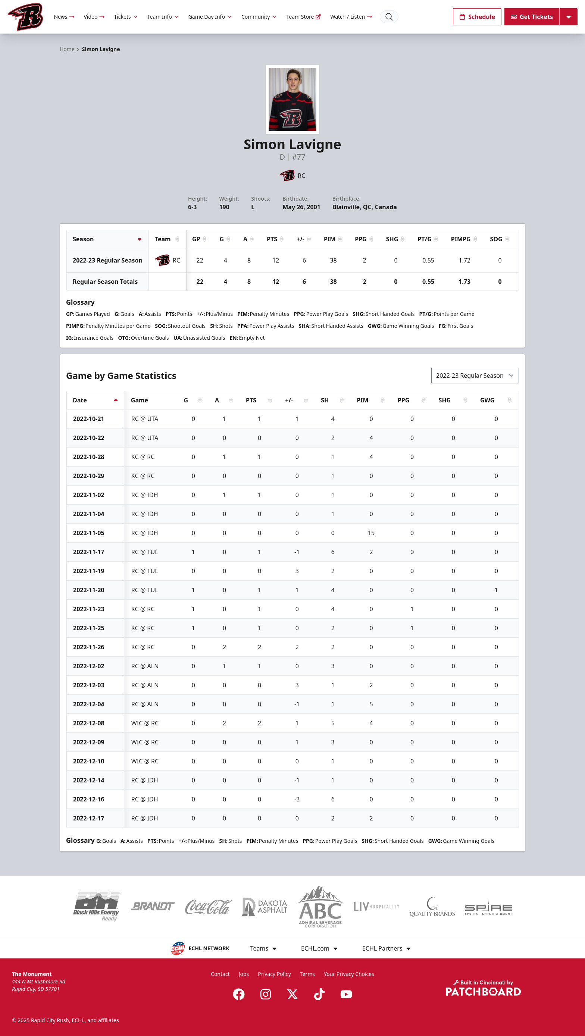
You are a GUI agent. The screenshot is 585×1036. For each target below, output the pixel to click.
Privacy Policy (274, 973)
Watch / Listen (351, 16)
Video (94, 16)
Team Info (163, 16)
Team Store (304, 16)
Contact (220, 973)
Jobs (244, 973)
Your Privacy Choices (349, 973)
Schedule (477, 17)
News (64, 16)
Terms (307, 973)
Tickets (126, 16)
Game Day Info (210, 16)
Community (259, 16)
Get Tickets (532, 17)
